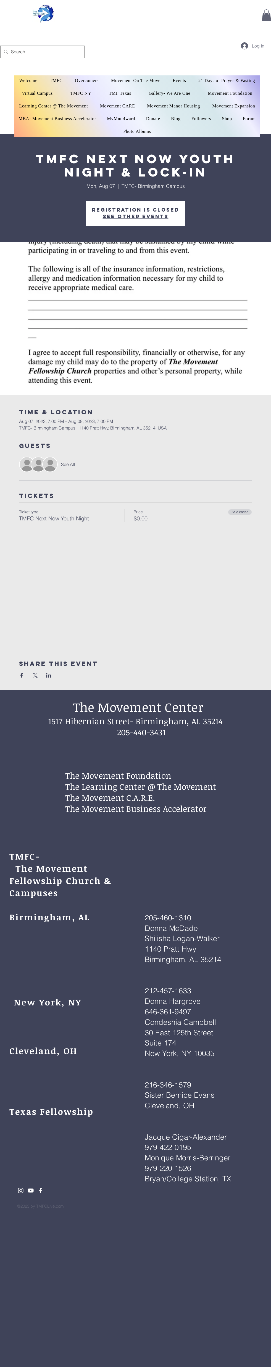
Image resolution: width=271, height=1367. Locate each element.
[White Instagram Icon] (20, 1190)
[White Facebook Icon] (40, 1190)
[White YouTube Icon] (30, 1190)
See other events (136, 216)
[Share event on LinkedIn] (48, 675)
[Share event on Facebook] (21, 675)
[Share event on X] (35, 675)
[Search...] (42, 52)
